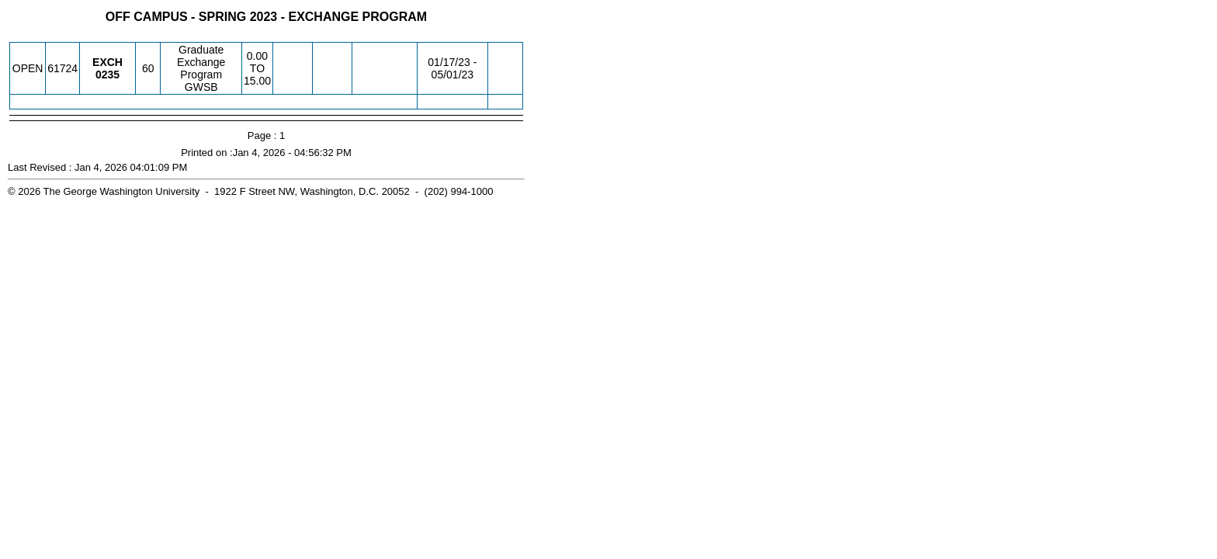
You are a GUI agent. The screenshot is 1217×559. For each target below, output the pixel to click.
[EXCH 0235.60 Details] (107, 74)
